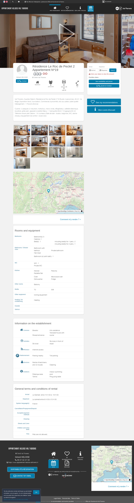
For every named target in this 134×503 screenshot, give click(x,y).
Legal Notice (57, 498)
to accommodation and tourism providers (62, 501)
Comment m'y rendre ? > (70, 219)
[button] (22, 81)
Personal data (66, 498)
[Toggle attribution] (81, 211)
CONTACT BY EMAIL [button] (22, 476)
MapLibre (77, 211)
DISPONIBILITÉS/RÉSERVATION (22, 469)
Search (113, 70)
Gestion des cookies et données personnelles (16, 499)
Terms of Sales (75, 498)
